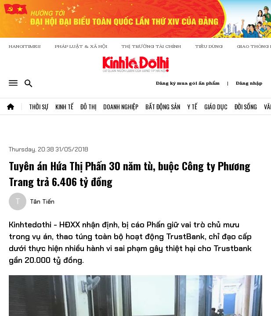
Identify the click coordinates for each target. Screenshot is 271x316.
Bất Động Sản (162, 106)
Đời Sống (246, 106)
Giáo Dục (216, 106)
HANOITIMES (25, 46)
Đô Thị (88, 106)
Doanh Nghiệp (120, 106)
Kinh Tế (64, 106)
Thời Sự (38, 106)
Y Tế (192, 106)
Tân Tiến (42, 201)
